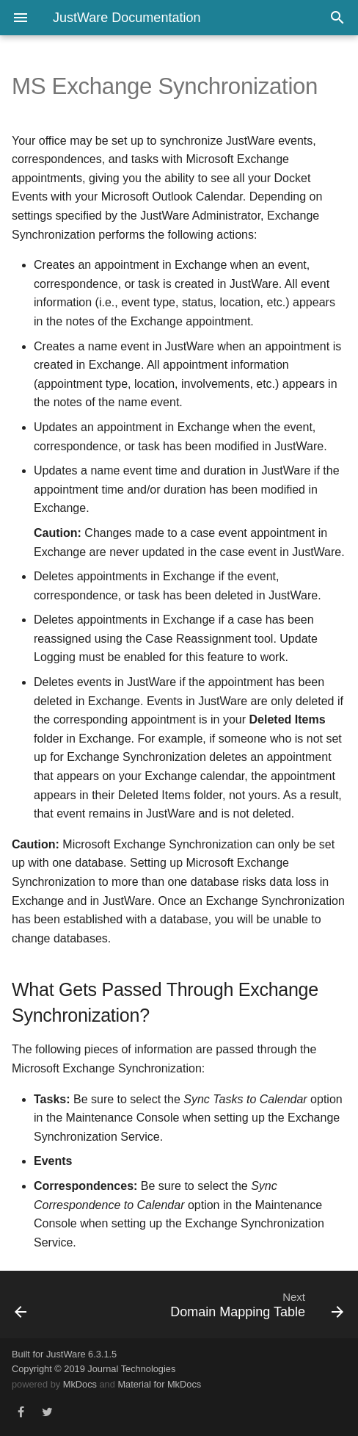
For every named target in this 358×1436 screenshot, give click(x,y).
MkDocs (80, 1384)
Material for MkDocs (159, 1384)
